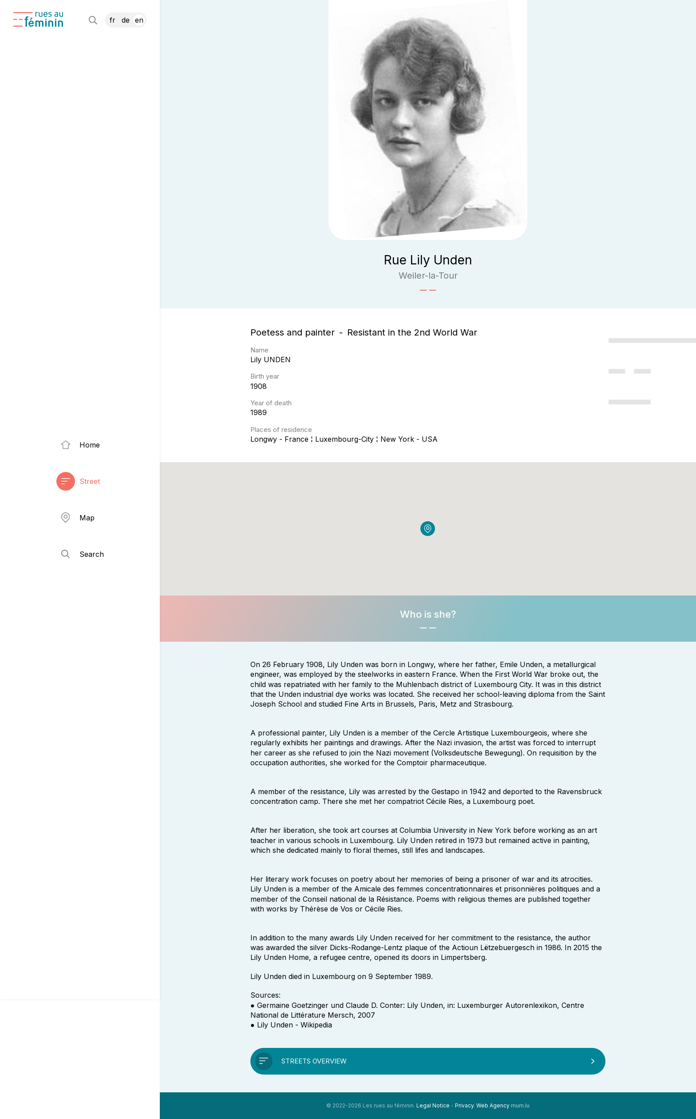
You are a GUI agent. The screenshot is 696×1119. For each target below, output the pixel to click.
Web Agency (493, 1105)
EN (139, 20)
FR (112, 20)
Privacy (464, 1105)
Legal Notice (433, 1105)
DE (126, 20)
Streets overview (314, 1061)
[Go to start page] (38, 19)
